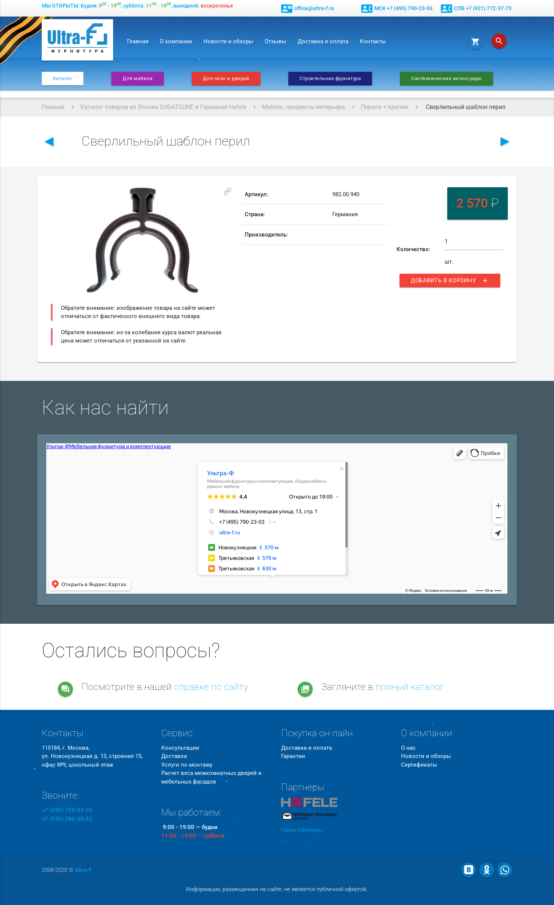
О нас (408, 747)
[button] (227, 191)
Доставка (174, 756)
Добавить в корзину (450, 280)
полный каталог (409, 686)
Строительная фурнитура (330, 78)
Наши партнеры (302, 829)
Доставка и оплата (323, 41)
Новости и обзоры (228, 41)
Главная (137, 41)
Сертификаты (419, 764)
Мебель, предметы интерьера (303, 107)
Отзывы (275, 41)
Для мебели (138, 78)
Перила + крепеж (385, 107)
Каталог (63, 78)
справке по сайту (211, 686)
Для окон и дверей (226, 78)
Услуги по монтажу (186, 764)
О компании (176, 41)
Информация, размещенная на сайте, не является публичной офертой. (277, 889)
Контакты (373, 41)
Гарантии (293, 756)
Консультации (180, 747)
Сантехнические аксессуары (446, 78)
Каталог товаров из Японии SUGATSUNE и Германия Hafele (163, 107)
